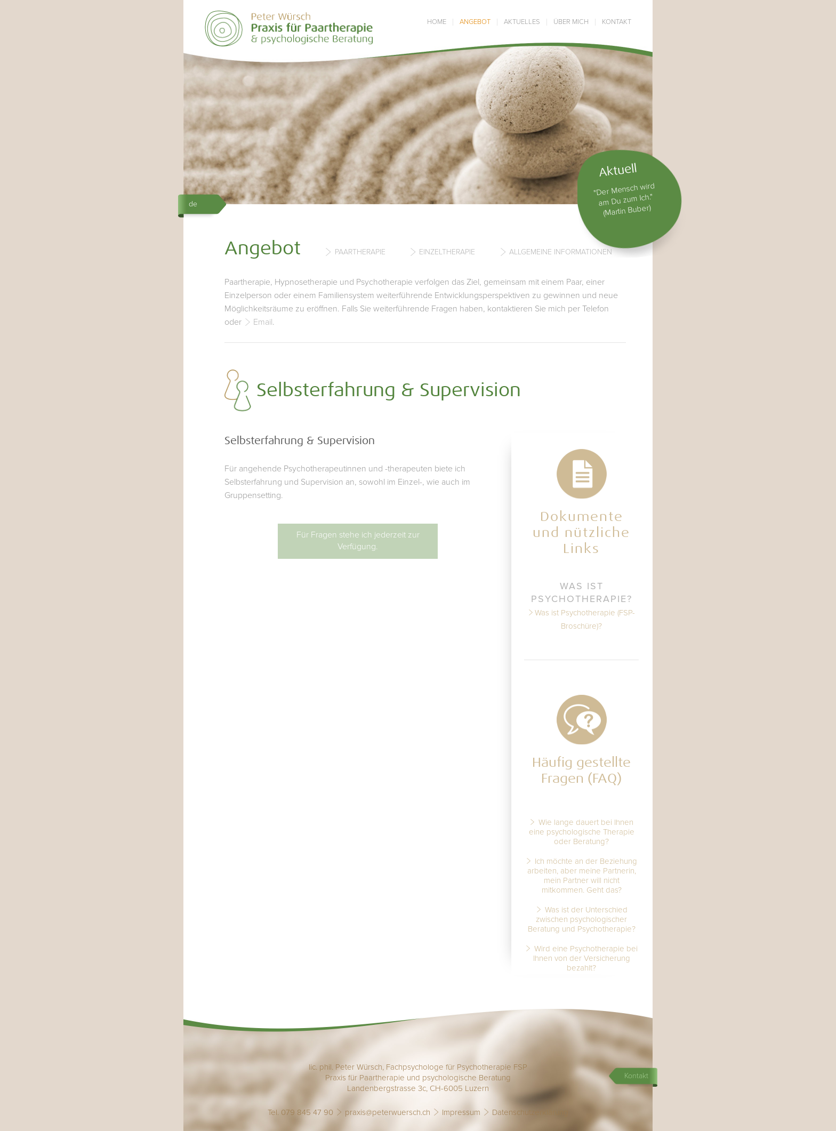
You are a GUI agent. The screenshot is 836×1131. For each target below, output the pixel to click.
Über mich (571, 22)
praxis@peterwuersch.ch (387, 1112)
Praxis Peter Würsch (289, 28)
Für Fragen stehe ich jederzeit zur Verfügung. (358, 541)
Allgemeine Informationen (560, 251)
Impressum (461, 1112)
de (193, 203)
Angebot (475, 22)
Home (436, 22)
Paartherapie (360, 251)
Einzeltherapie (447, 251)
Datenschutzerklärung (530, 1112)
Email (262, 322)
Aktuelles (522, 22)
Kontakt (616, 22)
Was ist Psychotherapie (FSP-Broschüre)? (585, 619)
